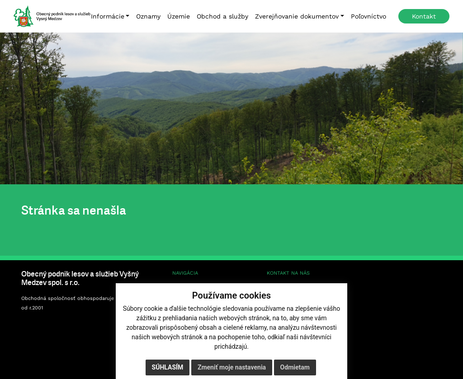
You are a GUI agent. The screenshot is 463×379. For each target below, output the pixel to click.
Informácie (107, 16)
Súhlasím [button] (168, 367)
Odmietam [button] (295, 367)
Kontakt (424, 16)
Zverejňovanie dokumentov (297, 16)
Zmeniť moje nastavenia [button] (232, 367)
